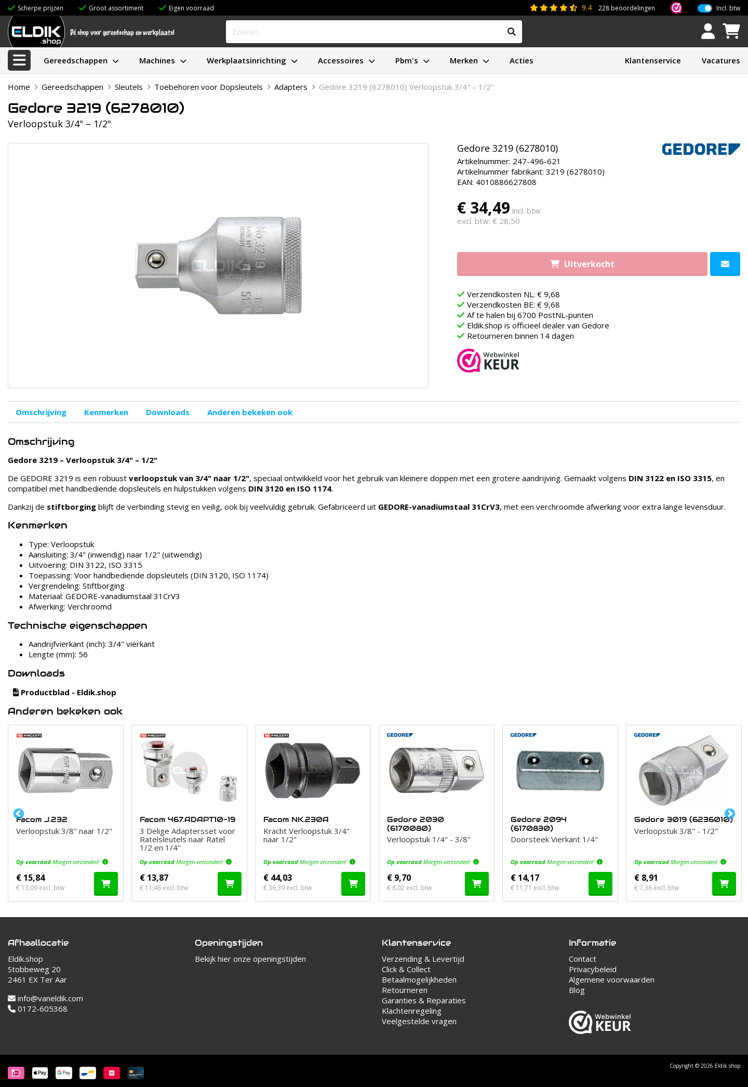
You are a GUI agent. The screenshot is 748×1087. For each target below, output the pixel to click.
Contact (582, 958)
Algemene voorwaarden (611, 979)
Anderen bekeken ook (249, 412)
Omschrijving (41, 412)
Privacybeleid (593, 969)
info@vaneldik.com (45, 998)
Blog (577, 990)
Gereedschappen (76, 60)
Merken (464, 60)
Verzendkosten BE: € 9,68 (513, 304)
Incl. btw (728, 8)
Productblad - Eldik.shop (64, 692)
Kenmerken (106, 412)
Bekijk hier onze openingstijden (250, 958)
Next (729, 813)
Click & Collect (406, 969)
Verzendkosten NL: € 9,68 (513, 294)
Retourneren (405, 990)
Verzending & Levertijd (423, 958)
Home (19, 87)
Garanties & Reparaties (424, 1000)
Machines (157, 60)
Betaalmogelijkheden (419, 979)
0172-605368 (38, 1008)
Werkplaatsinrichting (246, 60)
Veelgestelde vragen (419, 1021)
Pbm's (406, 60)
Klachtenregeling (412, 1010)
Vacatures (721, 60)
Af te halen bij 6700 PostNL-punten (530, 315)
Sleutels (129, 87)
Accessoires (341, 60)
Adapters (291, 87)
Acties (521, 60)
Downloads (168, 412)
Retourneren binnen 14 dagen (520, 335)
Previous (17, 813)
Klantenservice (653, 60)
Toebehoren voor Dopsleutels (208, 87)
